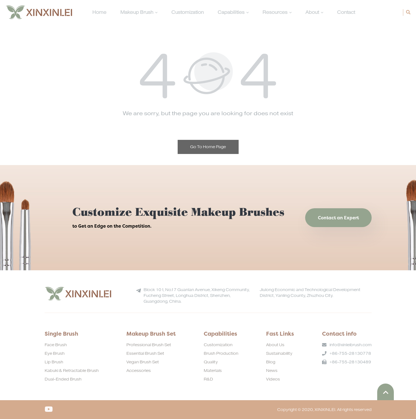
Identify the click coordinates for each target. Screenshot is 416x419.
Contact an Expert (338, 218)
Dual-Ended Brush (63, 379)
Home (99, 12)
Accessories (138, 370)
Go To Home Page (208, 147)
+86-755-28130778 (350, 353)
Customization (187, 12)
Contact (346, 12)
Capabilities (233, 12)
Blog (270, 362)
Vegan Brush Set (142, 362)
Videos (273, 379)
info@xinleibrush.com (351, 345)
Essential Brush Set (145, 353)
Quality (211, 362)
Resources (277, 12)
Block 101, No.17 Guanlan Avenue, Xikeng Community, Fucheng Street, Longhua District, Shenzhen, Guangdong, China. (197, 295)
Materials (213, 370)
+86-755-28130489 (350, 362)
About (314, 12)
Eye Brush (55, 353)
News (271, 370)
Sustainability (279, 353)
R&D (208, 379)
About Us (275, 345)
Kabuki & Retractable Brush (72, 370)
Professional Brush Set (148, 345)
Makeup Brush (138, 12)
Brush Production (221, 353)
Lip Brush (54, 362)
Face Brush (56, 345)
